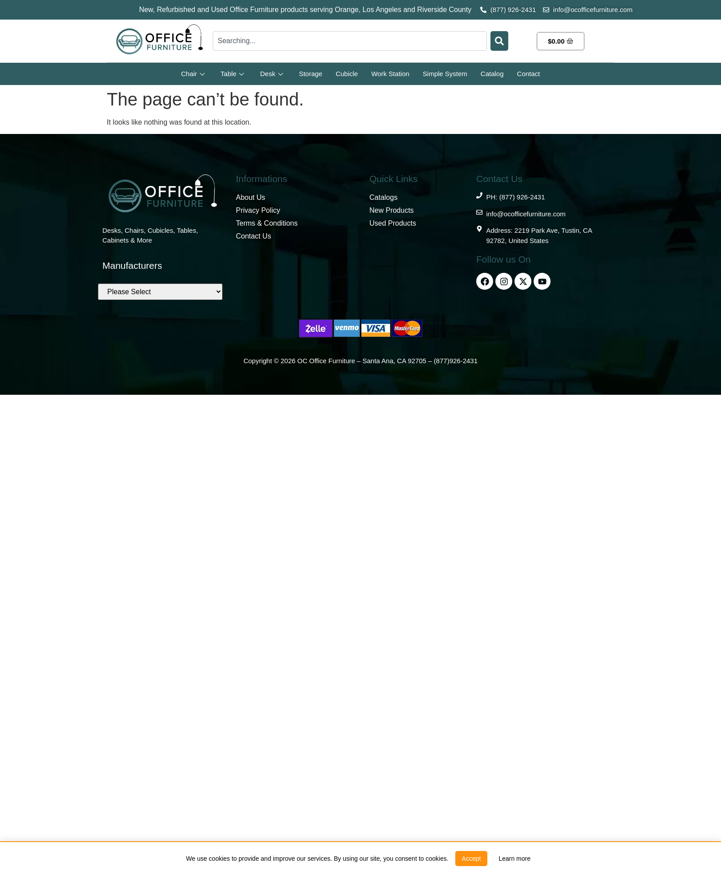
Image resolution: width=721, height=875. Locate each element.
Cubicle (347, 73)
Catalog (492, 73)
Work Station (390, 73)
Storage (311, 73)
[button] (471, 858)
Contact (528, 73)
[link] (514, 858)
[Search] (499, 41)
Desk (271, 73)
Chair (193, 73)
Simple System (445, 73)
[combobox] (350, 41)
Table (232, 73)
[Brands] (160, 292)
